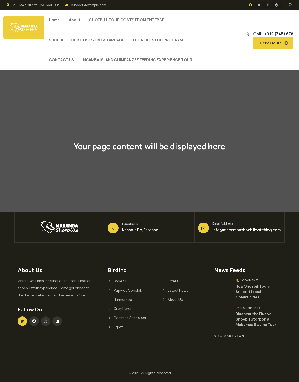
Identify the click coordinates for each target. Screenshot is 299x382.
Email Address (223, 223)
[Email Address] (203, 228)
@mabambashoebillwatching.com (250, 229)
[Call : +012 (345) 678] (249, 34)
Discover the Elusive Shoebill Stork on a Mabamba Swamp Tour (256, 319)
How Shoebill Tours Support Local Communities (253, 292)
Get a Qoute (271, 43)
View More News (229, 336)
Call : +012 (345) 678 (273, 33)
